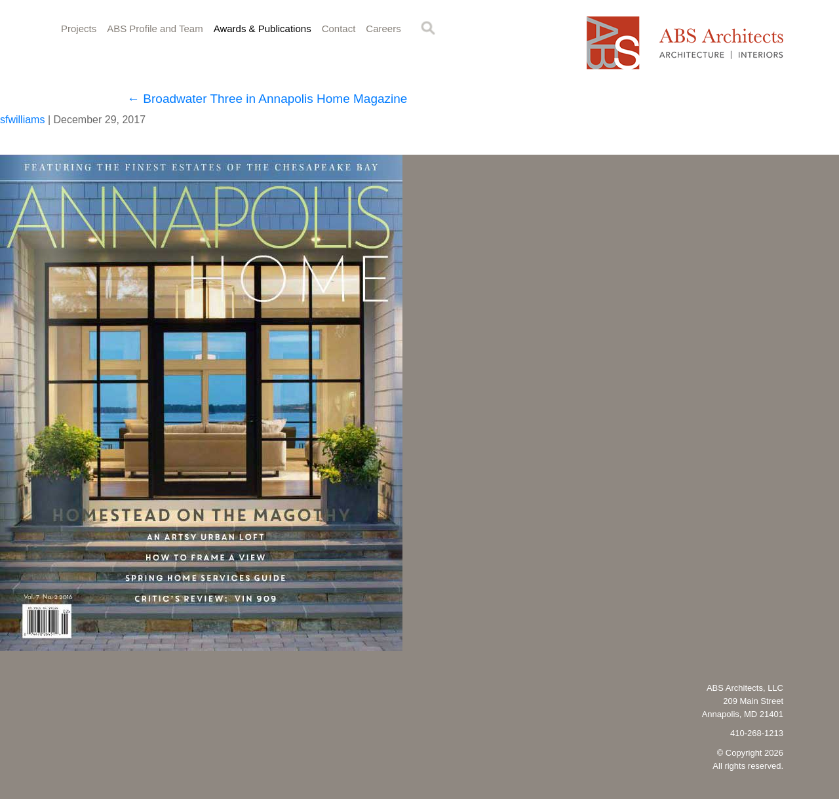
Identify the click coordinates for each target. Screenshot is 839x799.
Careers (383, 28)
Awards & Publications (262, 28)
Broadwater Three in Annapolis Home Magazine (267, 99)
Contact (339, 28)
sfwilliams (22, 119)
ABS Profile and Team (155, 28)
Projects (78, 28)
